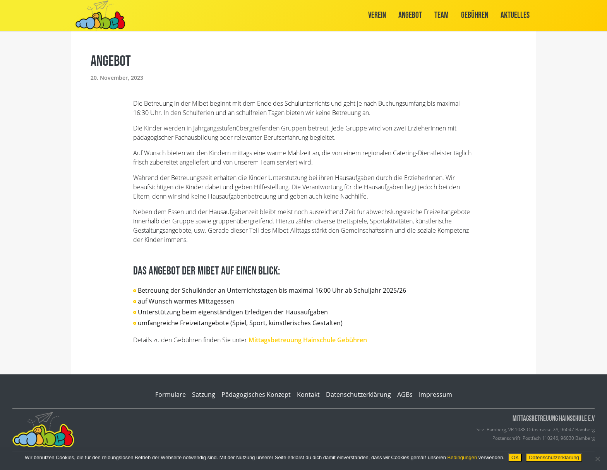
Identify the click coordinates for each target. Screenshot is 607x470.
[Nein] (597, 459)
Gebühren (474, 15)
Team (441, 15)
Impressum (435, 394)
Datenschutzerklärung (358, 394)
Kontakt (308, 394)
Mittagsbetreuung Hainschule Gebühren (308, 340)
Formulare (170, 394)
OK (515, 457)
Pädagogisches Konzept (256, 394)
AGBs (405, 394)
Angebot (410, 15)
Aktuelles (515, 15)
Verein (377, 15)
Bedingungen (462, 457)
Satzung (203, 394)
